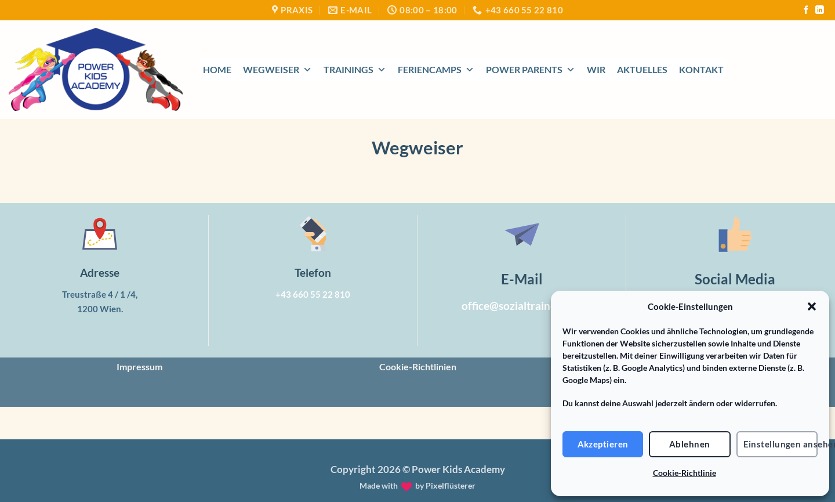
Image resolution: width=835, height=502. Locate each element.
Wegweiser (277, 69)
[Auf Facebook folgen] (806, 10)
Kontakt (701, 69)
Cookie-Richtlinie (684, 473)
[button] (812, 306)
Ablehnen (689, 444)
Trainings (355, 69)
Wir (596, 69)
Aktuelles (642, 69)
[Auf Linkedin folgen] (819, 10)
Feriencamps (436, 69)
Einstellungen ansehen (780, 444)
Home (217, 69)
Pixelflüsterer (450, 485)
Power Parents (530, 69)
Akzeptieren (603, 444)
